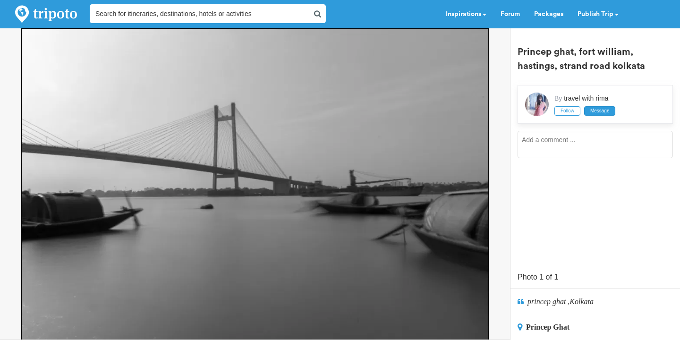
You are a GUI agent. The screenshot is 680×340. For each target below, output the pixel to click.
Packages (548, 14)
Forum (510, 14)
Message (600, 110)
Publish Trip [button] (598, 14)
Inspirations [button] (466, 14)
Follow (567, 110)
